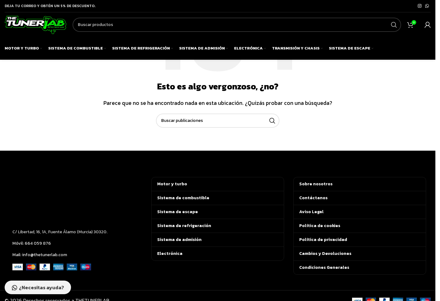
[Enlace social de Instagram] (419, 6)
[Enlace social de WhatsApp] (427, 6)
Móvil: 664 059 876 (31, 243)
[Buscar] (237, 29)
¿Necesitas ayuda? (39, 286)
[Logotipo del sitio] (35, 28)
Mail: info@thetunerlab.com (39, 255)
